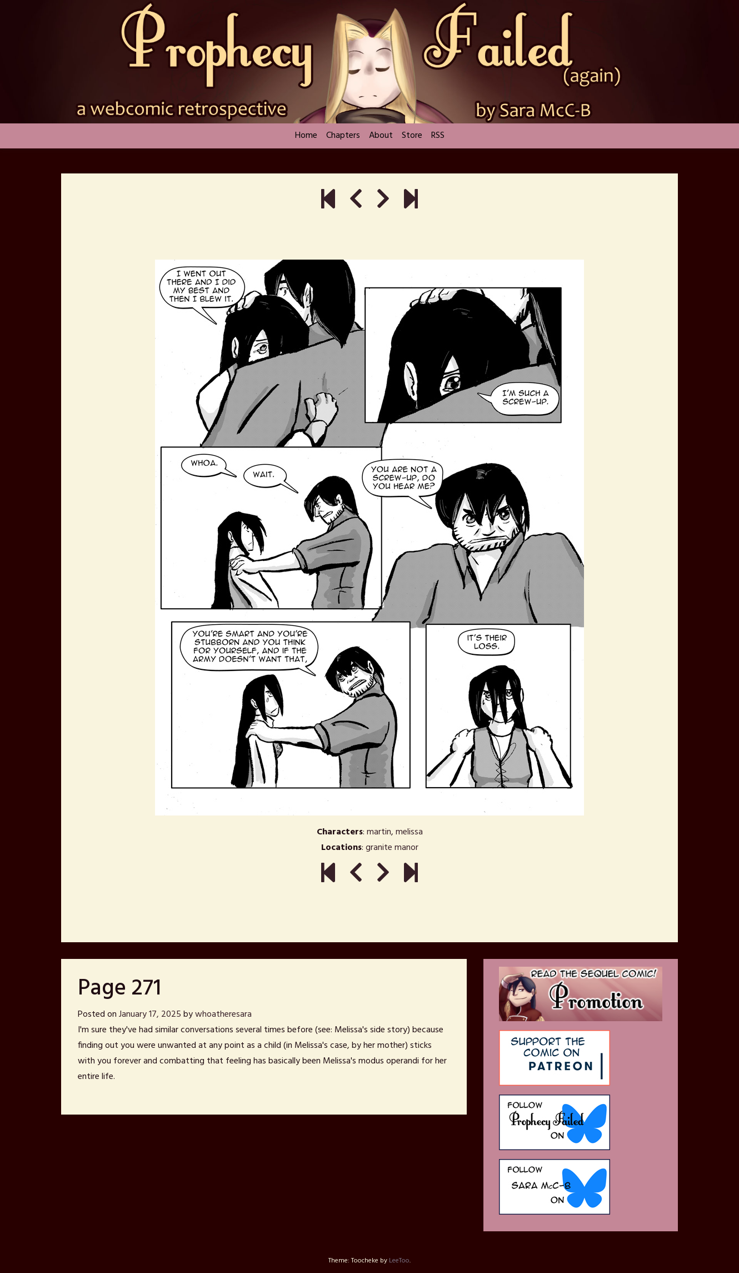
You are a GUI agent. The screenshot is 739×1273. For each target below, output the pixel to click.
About (381, 135)
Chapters (343, 135)
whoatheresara (223, 1014)
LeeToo (399, 1260)
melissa (409, 832)
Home (306, 135)
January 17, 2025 (150, 1014)
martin (379, 832)
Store (412, 135)
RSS (438, 135)
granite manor (392, 848)
